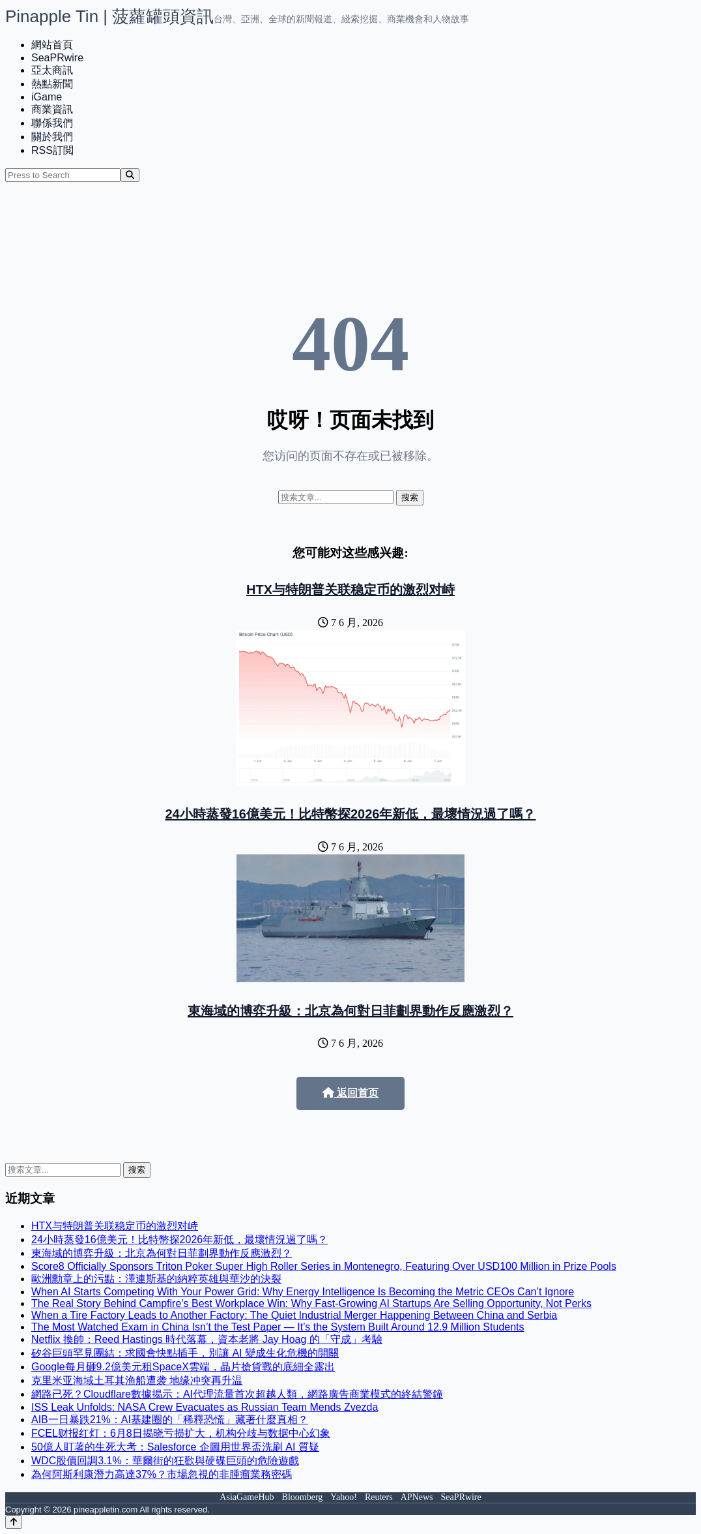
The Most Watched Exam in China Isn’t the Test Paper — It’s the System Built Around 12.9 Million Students (277, 1326)
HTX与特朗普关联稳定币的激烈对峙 (350, 589)
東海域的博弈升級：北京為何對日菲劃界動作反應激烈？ (350, 1011)
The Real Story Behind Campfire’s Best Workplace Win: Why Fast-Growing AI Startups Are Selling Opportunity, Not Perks (311, 1303)
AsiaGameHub (247, 1497)
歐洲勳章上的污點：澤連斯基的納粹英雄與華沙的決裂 (156, 1278)
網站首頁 (52, 44)
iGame (46, 96)
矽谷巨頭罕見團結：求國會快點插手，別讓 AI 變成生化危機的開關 (185, 1353)
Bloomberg (302, 1497)
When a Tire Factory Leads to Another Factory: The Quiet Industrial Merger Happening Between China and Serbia (294, 1315)
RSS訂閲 (52, 150)
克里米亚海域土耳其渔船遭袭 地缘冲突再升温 (136, 1380)
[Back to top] (13, 1522)
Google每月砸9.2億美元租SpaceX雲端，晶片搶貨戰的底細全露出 (183, 1366)
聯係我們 (52, 122)
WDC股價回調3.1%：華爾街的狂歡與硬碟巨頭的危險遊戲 (165, 1460)
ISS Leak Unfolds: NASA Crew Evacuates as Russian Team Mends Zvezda (204, 1407)
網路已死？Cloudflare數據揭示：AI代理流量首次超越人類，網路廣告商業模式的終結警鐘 (237, 1394)
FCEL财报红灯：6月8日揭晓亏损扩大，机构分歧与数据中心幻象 (180, 1433)
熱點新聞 (52, 83)
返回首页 (350, 1092)
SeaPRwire (57, 57)
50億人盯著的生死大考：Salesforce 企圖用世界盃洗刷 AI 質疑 (175, 1446)
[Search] (130, 175)
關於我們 (52, 136)
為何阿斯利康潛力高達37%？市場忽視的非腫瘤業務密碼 (161, 1474)
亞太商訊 (52, 70)
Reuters (379, 1497)
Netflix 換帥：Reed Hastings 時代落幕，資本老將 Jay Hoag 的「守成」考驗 (206, 1339)
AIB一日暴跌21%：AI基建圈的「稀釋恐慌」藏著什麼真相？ (169, 1419)
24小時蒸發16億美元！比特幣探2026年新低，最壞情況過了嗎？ (350, 814)
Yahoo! (343, 1497)
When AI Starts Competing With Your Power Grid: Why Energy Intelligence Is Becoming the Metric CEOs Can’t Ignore (302, 1291)
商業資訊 (52, 109)
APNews (417, 1497)
